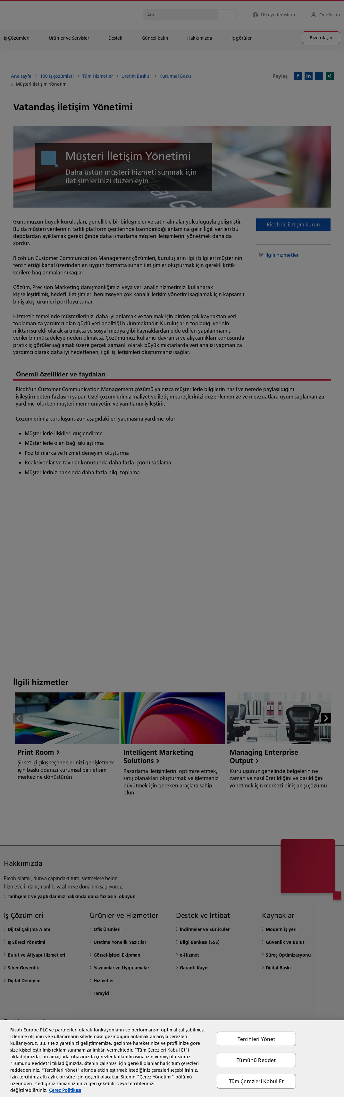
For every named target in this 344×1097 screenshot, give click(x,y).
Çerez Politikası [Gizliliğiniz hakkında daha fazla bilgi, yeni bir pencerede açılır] (65, 1090)
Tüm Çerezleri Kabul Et (256, 1081)
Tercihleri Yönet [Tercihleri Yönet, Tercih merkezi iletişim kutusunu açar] (256, 1039)
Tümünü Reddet (256, 1060)
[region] (172, 1058)
